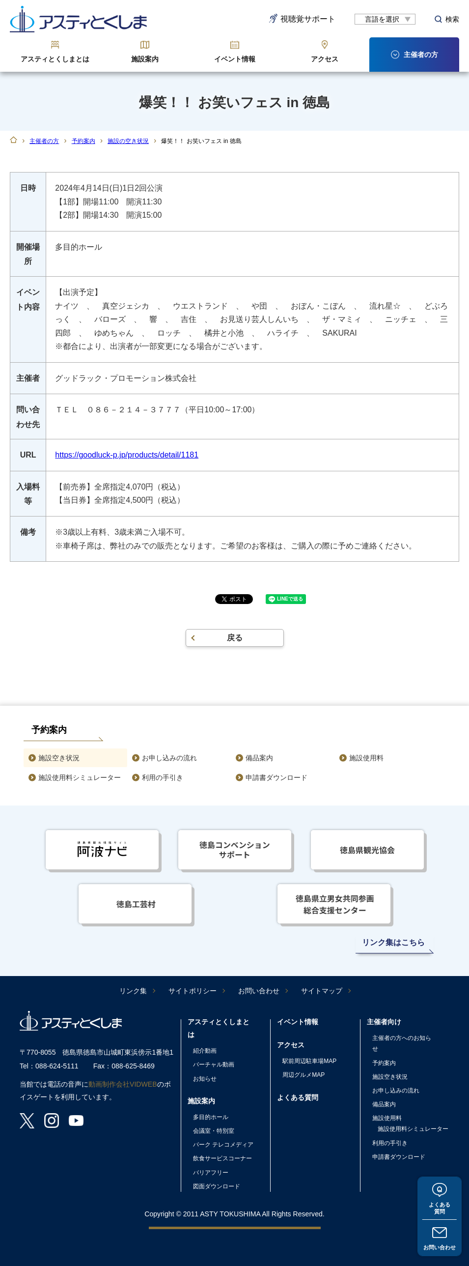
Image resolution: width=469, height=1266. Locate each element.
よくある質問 (439, 1206)
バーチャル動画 (213, 1064)
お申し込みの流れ (169, 758)
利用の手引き (162, 777)
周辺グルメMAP (303, 1074)
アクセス (324, 59)
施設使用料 (366, 758)
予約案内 (83, 141)
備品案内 (259, 758)
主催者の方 (44, 141)
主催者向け (384, 1022)
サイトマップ (321, 991)
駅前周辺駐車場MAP (309, 1061)
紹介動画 (205, 1050)
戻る (235, 637)
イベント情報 (234, 59)
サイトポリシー (192, 991)
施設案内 (145, 59)
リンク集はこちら (393, 942)
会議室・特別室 (213, 1130)
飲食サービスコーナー (222, 1158)
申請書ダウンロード (276, 777)
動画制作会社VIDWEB (122, 1084)
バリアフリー (210, 1172)
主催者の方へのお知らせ (401, 1043)
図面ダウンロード (216, 1186)
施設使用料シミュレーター (79, 777)
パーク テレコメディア (223, 1144)
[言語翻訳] (385, 19)
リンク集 (133, 991)
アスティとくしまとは (55, 59)
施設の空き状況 (128, 141)
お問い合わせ (439, 1246)
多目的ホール (210, 1117)
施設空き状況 (59, 758)
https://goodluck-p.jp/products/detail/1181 (126, 455)
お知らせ (205, 1078)
